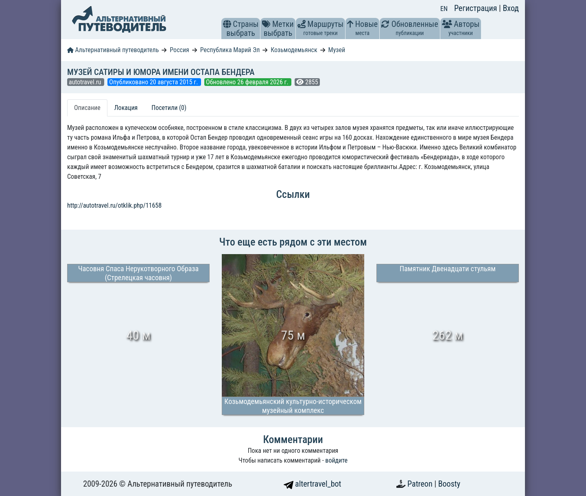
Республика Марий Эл (230, 50)
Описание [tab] (87, 108)
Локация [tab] (126, 108)
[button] (227, 24)
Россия (179, 50)
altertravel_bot (312, 484)
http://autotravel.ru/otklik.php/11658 (114, 205)
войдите (336, 460)
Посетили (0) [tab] (168, 108)
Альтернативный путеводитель (113, 50)
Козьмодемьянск (294, 50)
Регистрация (476, 8)
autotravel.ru (86, 82)
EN (444, 9)
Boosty (449, 484)
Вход (511, 8)
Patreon (420, 484)
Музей (336, 50)
